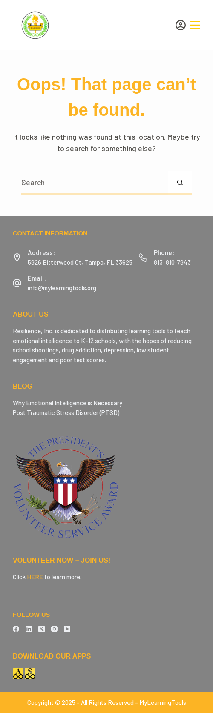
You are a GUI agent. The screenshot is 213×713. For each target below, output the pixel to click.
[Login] (181, 25)
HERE (35, 577)
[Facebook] (16, 629)
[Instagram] (54, 629)
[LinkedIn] (29, 629)
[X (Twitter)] (41, 629)
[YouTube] (67, 629)
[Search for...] (94, 183)
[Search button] (180, 183)
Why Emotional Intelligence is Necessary (67, 403)
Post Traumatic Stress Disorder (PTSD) (66, 412)
